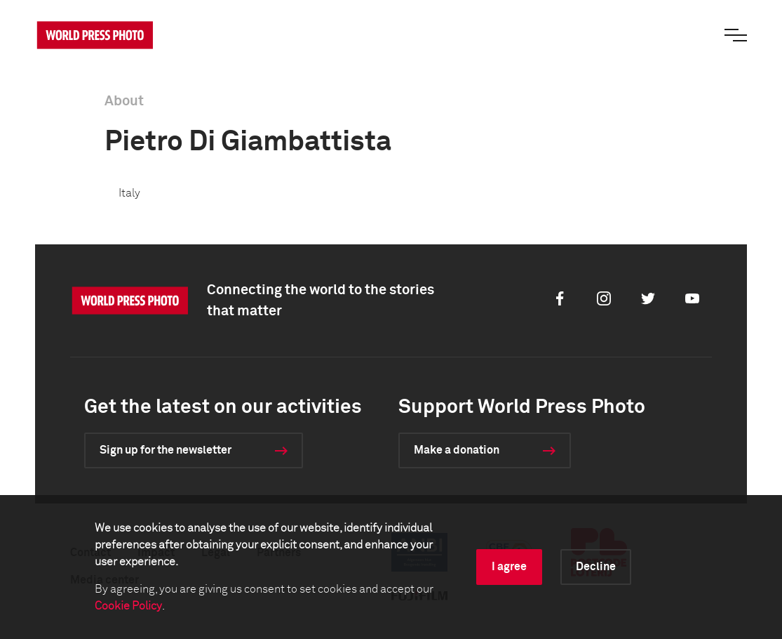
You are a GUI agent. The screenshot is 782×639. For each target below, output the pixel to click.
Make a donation (456, 450)
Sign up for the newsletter (165, 450)
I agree (509, 566)
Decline (596, 566)
